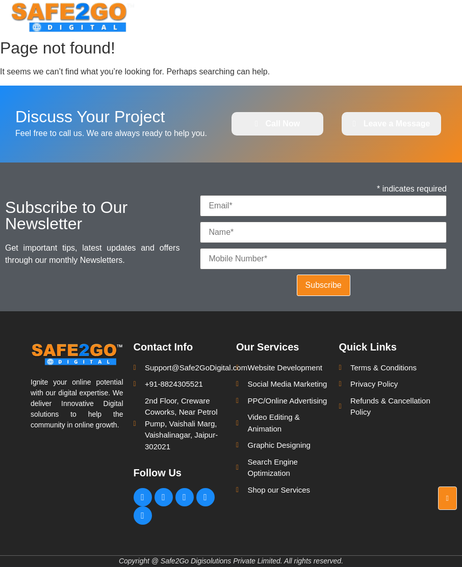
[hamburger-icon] (445, 17)
